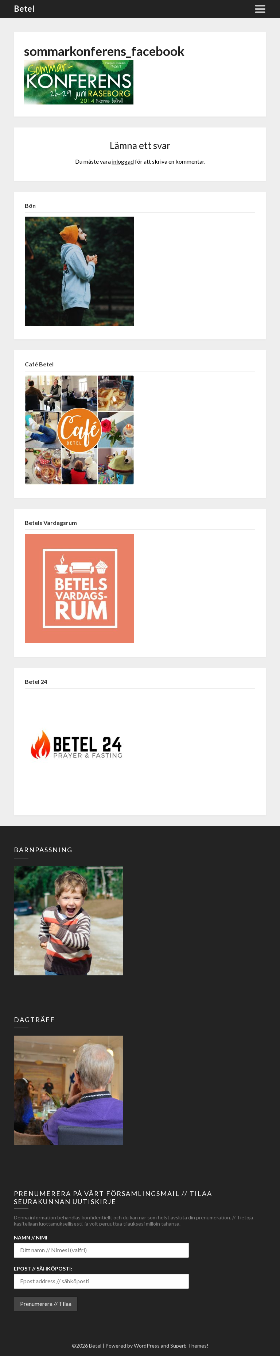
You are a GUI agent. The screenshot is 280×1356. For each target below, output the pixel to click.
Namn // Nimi (30, 1237)
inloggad (123, 161)
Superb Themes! (189, 1345)
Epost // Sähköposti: (43, 1268)
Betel (24, 9)
